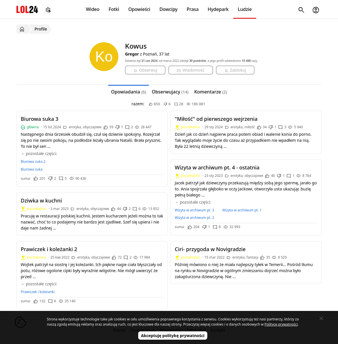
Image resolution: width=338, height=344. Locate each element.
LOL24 (27, 9)
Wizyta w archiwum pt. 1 (242, 210)
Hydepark (218, 9)
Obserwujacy (170, 92)
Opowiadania (128, 92)
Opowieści (139, 9)
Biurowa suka (32, 169)
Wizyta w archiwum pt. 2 (194, 217)
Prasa (192, 9)
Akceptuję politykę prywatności (173, 335)
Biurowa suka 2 (33, 161)
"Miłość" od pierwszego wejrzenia (216, 118)
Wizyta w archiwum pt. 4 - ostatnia (217, 167)
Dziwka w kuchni (41, 200)
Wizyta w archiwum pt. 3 (194, 210)
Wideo (92, 9)
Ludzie (245, 9)
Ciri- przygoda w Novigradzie (210, 249)
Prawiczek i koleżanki (38, 291)
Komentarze (210, 92)
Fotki (114, 9)
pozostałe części (38, 153)
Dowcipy (168, 9)
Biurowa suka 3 (39, 118)
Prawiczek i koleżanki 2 (49, 249)
